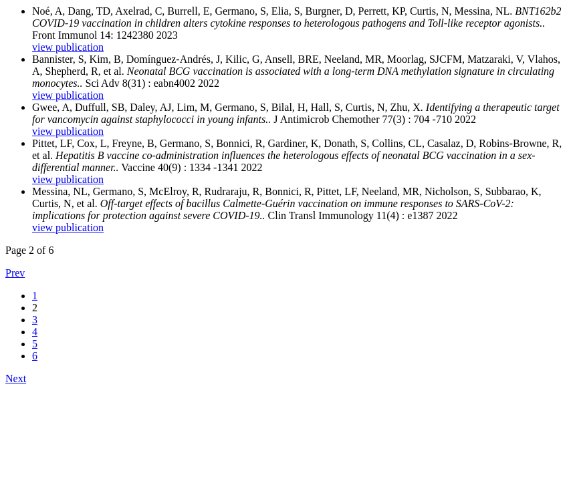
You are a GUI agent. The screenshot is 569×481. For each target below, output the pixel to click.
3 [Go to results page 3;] (34, 319)
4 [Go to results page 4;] (34, 331)
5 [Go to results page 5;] (34, 343)
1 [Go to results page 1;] (34, 295)
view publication (68, 47)
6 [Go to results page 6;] (34, 355)
